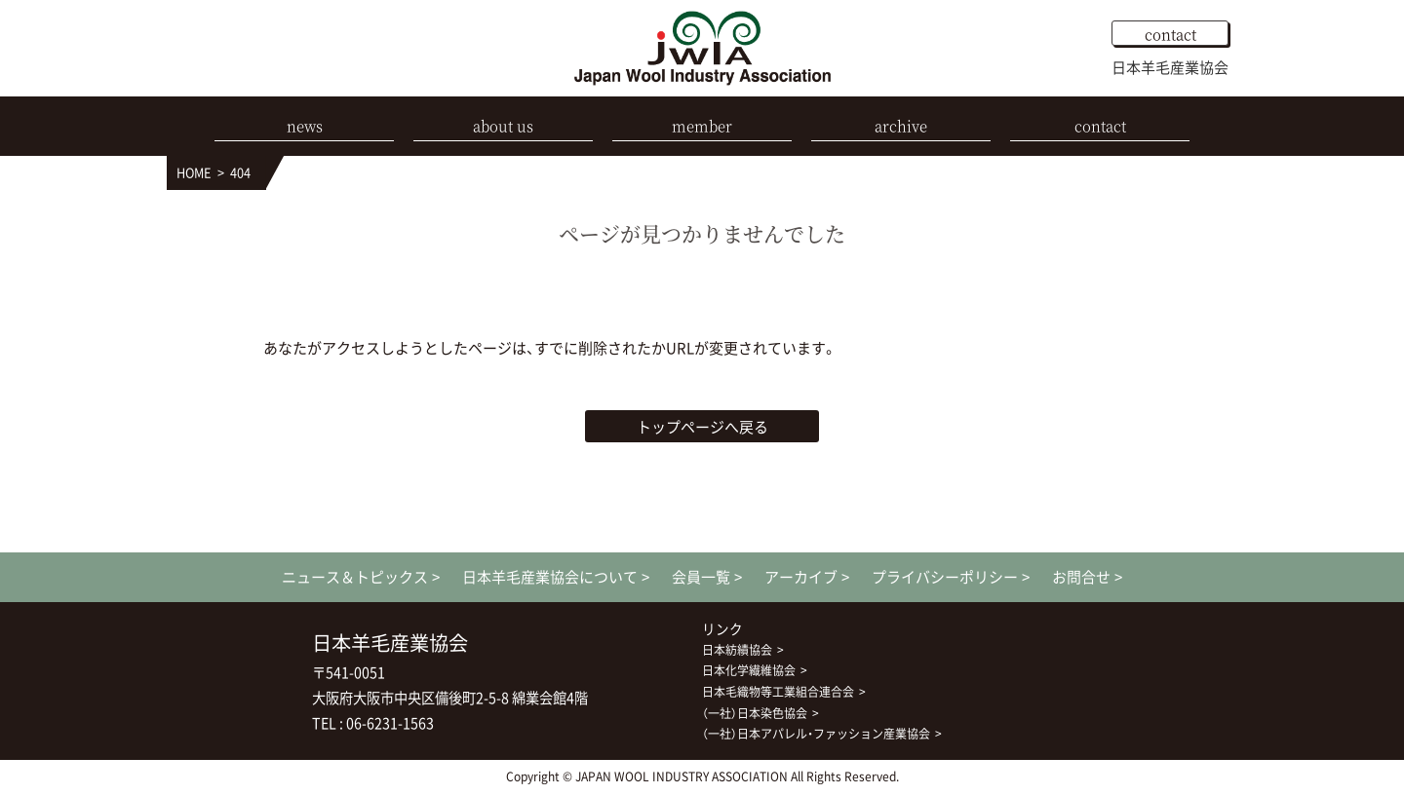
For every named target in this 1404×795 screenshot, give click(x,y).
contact (1170, 33)
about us (503, 125)
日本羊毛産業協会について (550, 576)
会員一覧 (701, 576)
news (305, 125)
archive (901, 125)
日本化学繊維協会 (749, 670)
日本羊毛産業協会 (1170, 67)
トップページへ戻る (702, 426)
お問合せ (1081, 576)
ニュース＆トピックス (355, 576)
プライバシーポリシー (945, 576)
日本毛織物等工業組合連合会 (778, 691)
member (702, 125)
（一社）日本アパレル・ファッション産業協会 (816, 733)
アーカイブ (801, 576)
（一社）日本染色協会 (754, 713)
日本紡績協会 (737, 650)
